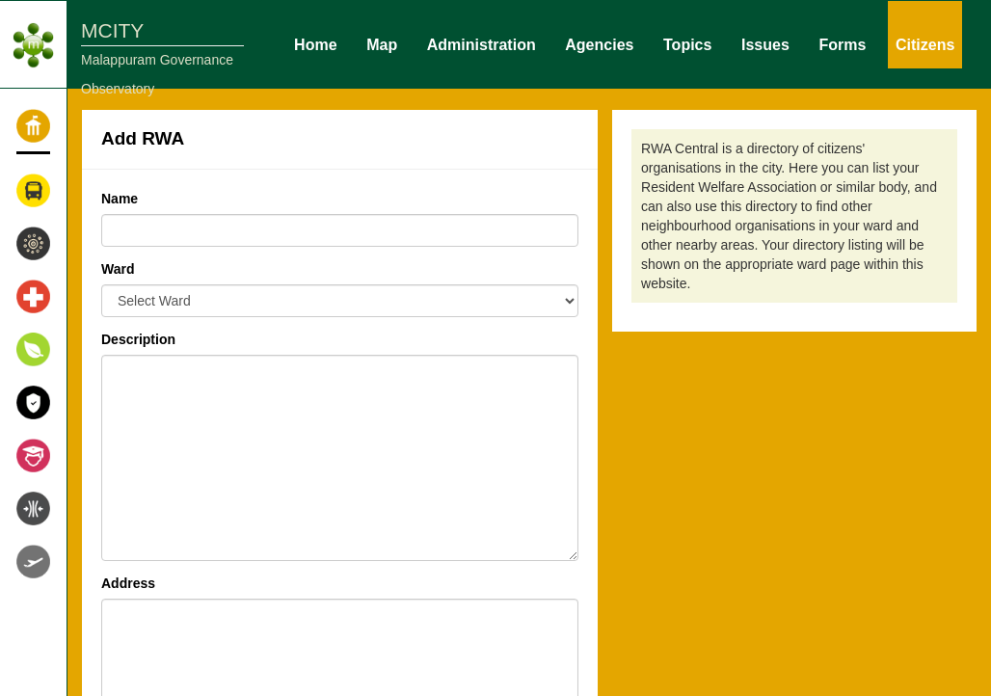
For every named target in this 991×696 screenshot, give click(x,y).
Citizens (925, 43)
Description (138, 339)
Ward (117, 269)
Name (119, 198)
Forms (842, 43)
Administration (481, 43)
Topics (687, 43)
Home (315, 43)
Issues (765, 43)
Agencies (599, 43)
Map (381, 43)
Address (128, 583)
